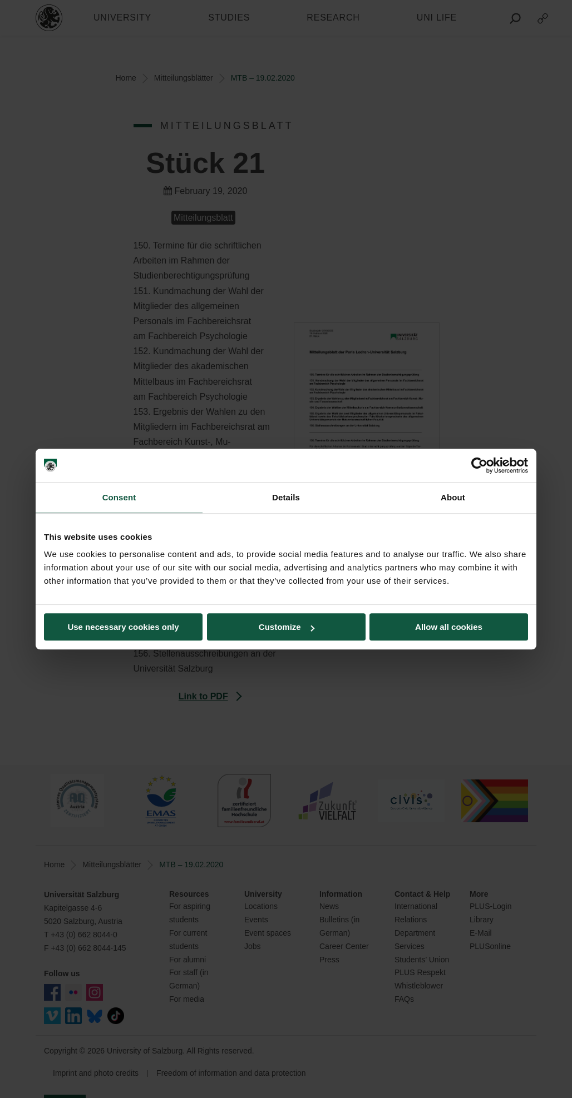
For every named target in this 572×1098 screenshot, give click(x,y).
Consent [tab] (119, 497)
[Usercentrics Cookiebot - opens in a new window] (479, 465)
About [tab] (453, 497)
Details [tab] (286, 497)
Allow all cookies (448, 627)
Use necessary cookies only (123, 627)
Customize (286, 627)
